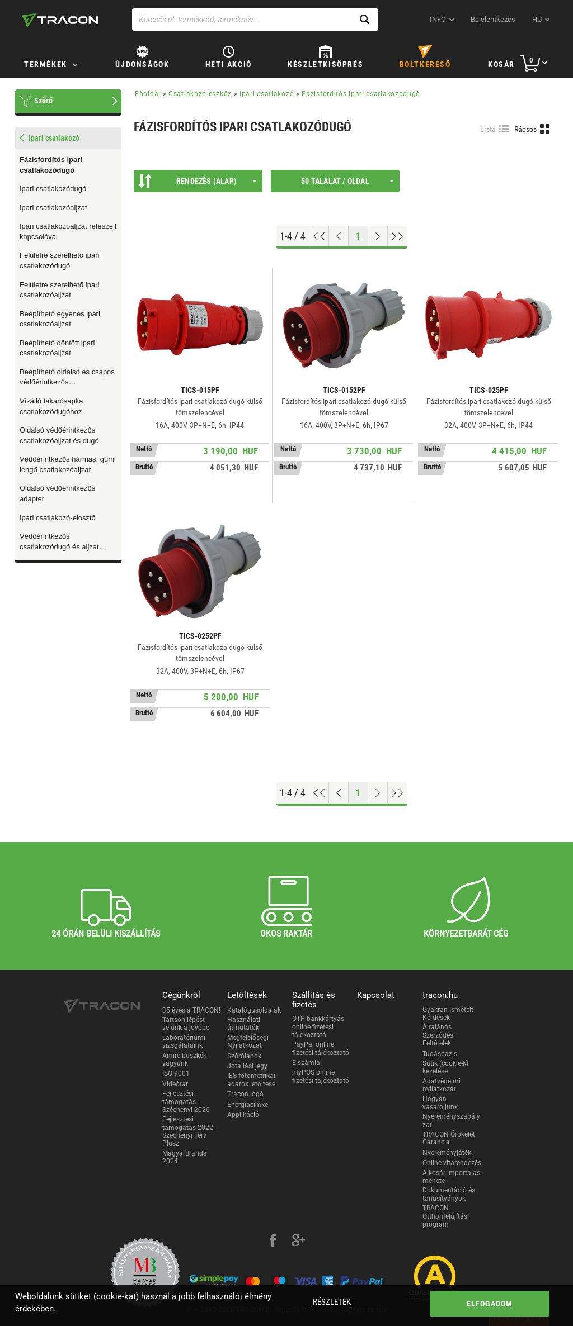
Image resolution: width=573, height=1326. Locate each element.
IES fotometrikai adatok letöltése (251, 1079)
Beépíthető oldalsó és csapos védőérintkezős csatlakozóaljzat (67, 378)
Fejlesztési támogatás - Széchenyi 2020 (186, 1102)
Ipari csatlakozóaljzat (53, 207)
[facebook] (273, 1241)
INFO (438, 19)
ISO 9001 (176, 1073)
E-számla (306, 1063)
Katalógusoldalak (254, 1010)
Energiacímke (247, 1105)
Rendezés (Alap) (197, 181)
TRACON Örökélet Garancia (448, 1138)
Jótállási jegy (247, 1066)
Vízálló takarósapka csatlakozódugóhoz (51, 406)
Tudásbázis (439, 1054)
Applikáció (243, 1115)
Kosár (501, 64)
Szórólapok (244, 1056)
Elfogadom (490, 1303)
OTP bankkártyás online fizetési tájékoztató (318, 1027)
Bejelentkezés (493, 19)
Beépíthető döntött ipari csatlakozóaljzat (57, 348)
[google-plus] (298, 1241)
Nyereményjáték (446, 1153)
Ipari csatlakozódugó (53, 188)
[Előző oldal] (339, 236)
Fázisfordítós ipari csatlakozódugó (51, 164)
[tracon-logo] (60, 20)
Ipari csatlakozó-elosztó (58, 518)
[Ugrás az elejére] (319, 236)
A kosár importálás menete (451, 1177)
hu (537, 19)
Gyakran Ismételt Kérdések (447, 1013)
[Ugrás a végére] (397, 236)
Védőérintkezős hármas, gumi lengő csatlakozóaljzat (68, 464)
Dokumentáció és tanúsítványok (448, 1194)
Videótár (175, 1084)
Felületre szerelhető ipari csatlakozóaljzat (59, 290)
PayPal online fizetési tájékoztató (320, 1048)
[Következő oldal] (378, 236)
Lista (488, 129)
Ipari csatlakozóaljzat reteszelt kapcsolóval (68, 231)
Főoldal (148, 94)
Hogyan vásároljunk (440, 1103)
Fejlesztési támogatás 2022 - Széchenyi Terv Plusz (189, 1131)
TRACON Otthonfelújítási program (445, 1216)
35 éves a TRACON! (191, 1010)
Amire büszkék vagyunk (184, 1059)
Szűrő (43, 100)
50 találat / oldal (347, 181)
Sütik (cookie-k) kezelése (445, 1067)
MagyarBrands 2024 (184, 1157)
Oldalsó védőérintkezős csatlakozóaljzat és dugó (59, 435)
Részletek (332, 1302)
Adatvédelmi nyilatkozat (441, 1085)
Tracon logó (245, 1094)
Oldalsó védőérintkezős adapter (57, 493)
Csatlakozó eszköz (200, 94)
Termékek (45, 64)
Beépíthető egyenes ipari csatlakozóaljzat (60, 319)
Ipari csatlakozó (266, 94)
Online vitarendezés (451, 1163)
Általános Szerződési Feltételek (438, 1035)
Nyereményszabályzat (451, 1120)
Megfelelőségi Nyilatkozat (248, 1041)
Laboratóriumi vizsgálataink (183, 1041)
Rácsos (525, 129)
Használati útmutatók (243, 1024)
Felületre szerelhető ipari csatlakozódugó (59, 260)
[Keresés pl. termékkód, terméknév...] (255, 19)
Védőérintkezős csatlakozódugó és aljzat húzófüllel (59, 542)
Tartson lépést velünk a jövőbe (185, 1024)
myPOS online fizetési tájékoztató (320, 1076)
